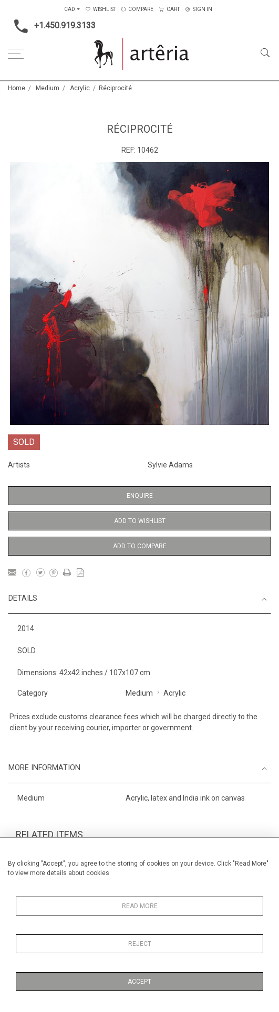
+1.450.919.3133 (52, 26)
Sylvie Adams (170, 465)
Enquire (140, 495)
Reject (139, 943)
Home (16, 88)
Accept (139, 981)
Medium (47, 88)
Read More (140, 906)
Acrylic (80, 88)
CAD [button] (69, 9)
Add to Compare (140, 546)
